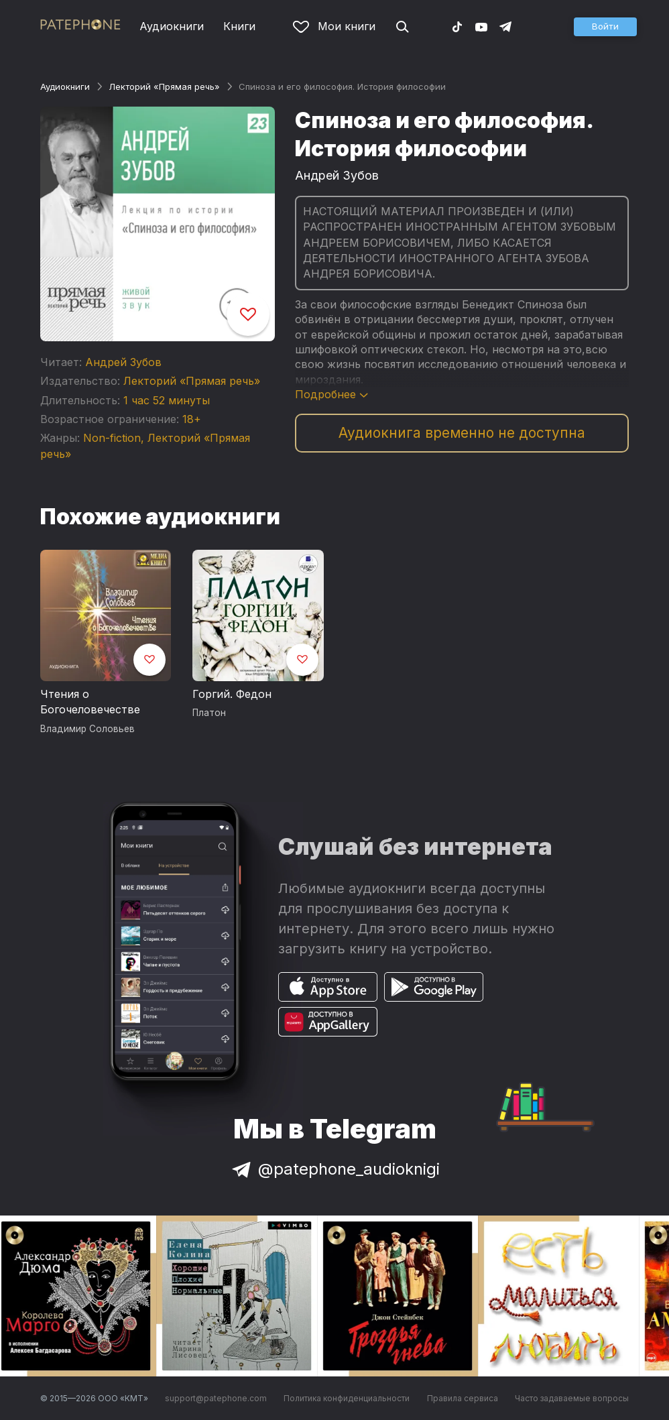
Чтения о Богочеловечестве (90, 702)
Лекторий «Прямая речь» (164, 86)
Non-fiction (112, 438)
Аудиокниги (171, 26)
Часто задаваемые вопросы (572, 1398)
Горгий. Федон (231, 694)
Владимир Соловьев (87, 728)
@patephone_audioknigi (334, 1169)
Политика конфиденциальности (347, 1398)
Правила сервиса (462, 1398)
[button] (605, 26)
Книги (239, 26)
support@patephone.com (216, 1398)
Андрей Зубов (123, 362)
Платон (209, 712)
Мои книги (334, 26)
